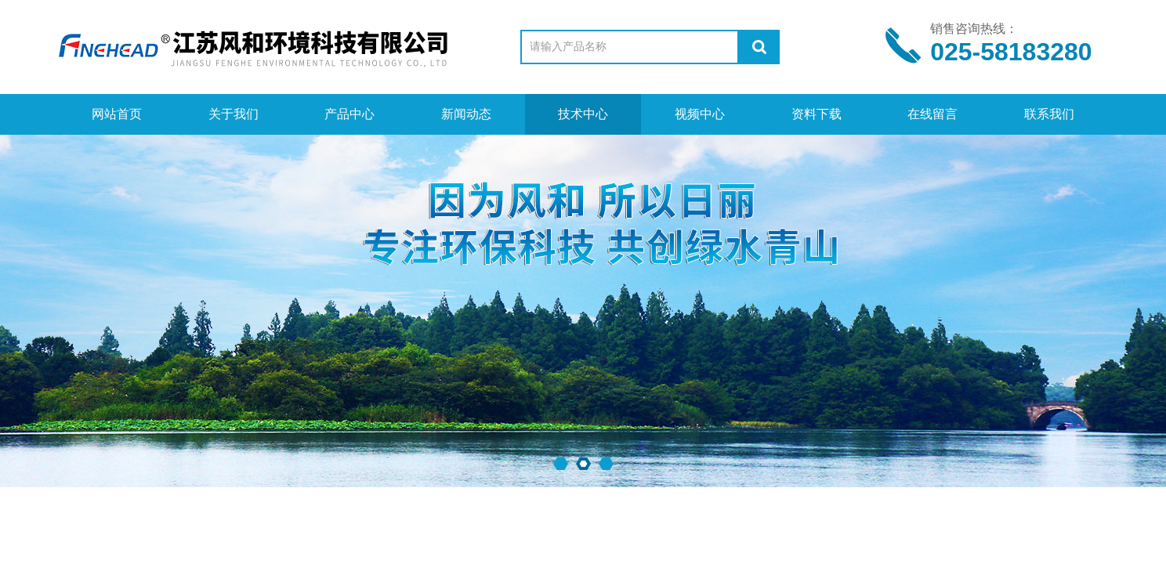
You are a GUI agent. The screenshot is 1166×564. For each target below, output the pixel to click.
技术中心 (583, 114)
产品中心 (349, 114)
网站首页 (117, 114)
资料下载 (816, 114)
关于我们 (233, 114)
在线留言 (932, 114)
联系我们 (1049, 114)
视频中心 (700, 114)
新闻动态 (466, 114)
